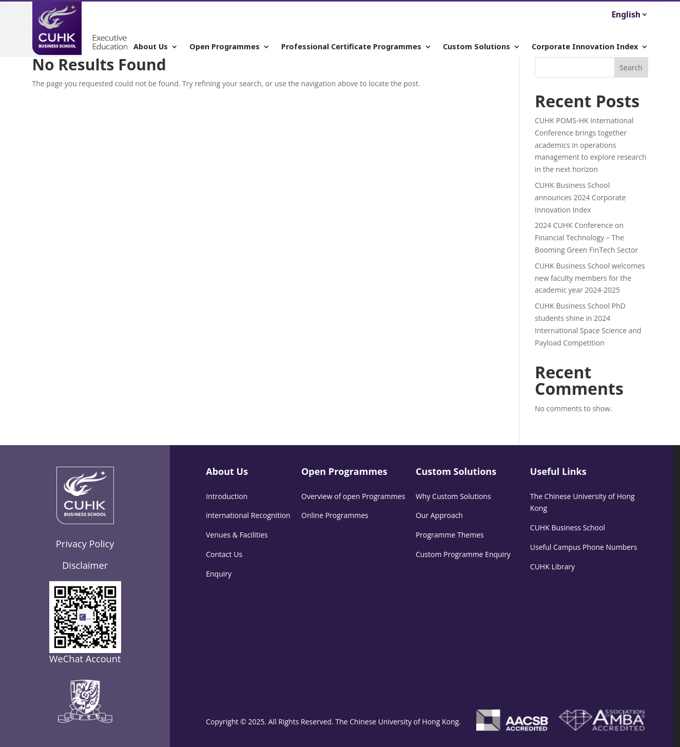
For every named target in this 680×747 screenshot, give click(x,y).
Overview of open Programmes (353, 496)
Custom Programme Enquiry (463, 554)
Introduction (226, 496)
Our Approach (439, 515)
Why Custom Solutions (453, 496)
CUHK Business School (567, 527)
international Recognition (248, 515)
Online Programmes (334, 515)
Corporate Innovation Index (585, 47)
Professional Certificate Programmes (351, 47)
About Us (150, 47)
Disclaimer (85, 565)
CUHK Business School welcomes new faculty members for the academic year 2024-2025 (590, 278)
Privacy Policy (85, 544)
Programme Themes (450, 535)
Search (630, 67)
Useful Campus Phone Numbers (583, 547)
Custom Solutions (476, 47)
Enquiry (218, 574)
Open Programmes (224, 47)
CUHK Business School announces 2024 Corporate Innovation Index (580, 197)
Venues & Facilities (237, 535)
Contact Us (224, 554)
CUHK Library (552, 566)
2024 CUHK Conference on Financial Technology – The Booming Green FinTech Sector (586, 237)
